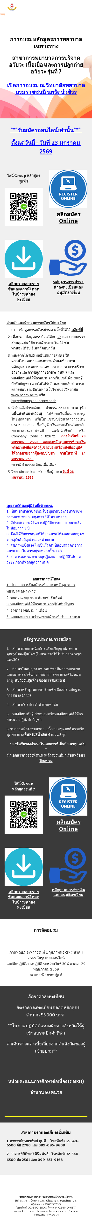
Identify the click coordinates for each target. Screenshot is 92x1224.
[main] (46, 56)
